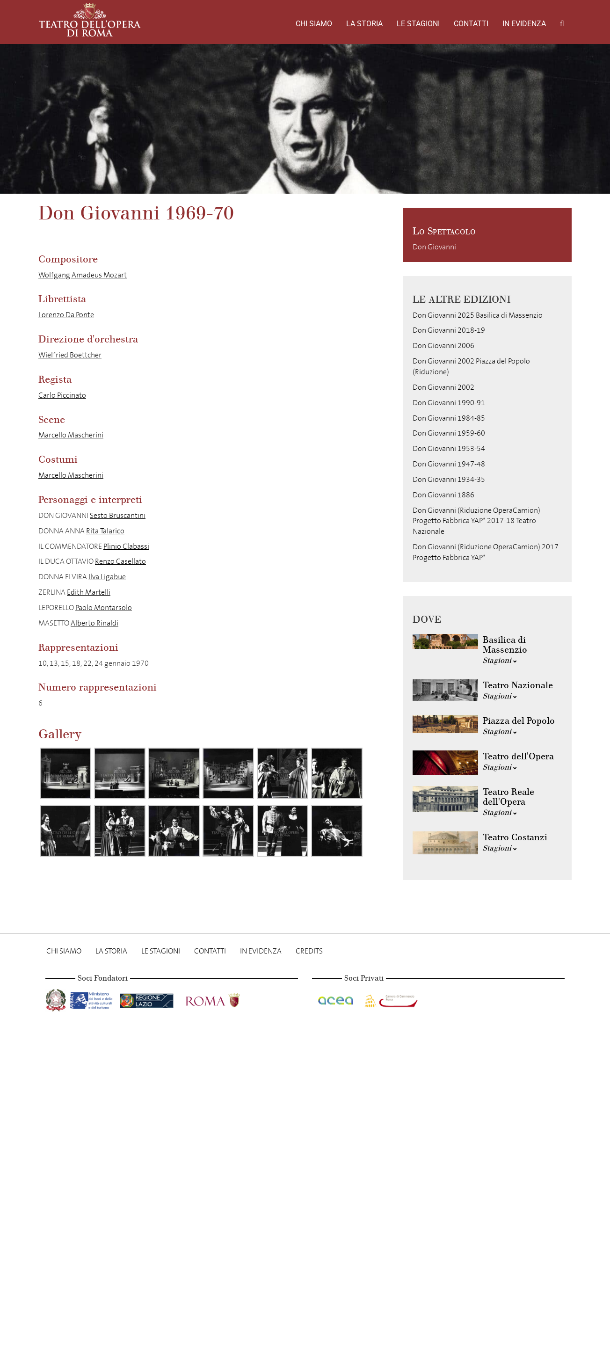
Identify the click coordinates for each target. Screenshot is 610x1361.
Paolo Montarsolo (103, 607)
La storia (364, 23)
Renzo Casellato (120, 561)
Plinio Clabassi (126, 546)
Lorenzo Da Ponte (66, 315)
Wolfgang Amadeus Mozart (82, 275)
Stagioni (500, 660)
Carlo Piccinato (62, 395)
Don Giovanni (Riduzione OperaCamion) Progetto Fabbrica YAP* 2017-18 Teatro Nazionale (476, 521)
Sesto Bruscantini (117, 515)
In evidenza (524, 23)
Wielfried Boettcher (70, 355)
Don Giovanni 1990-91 (449, 403)
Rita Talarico (105, 531)
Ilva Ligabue (107, 577)
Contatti (471, 23)
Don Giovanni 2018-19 (449, 330)
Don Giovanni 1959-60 (449, 433)
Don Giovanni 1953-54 (449, 448)
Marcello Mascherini (70, 435)
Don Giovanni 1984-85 (449, 418)
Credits (309, 951)
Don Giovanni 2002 (443, 387)
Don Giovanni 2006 (443, 345)
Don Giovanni (434, 247)
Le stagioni (418, 23)
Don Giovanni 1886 (443, 495)
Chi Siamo (314, 23)
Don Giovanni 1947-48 (449, 464)
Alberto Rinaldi (94, 623)
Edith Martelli (88, 592)
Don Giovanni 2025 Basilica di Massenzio (478, 315)
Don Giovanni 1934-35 (449, 479)
